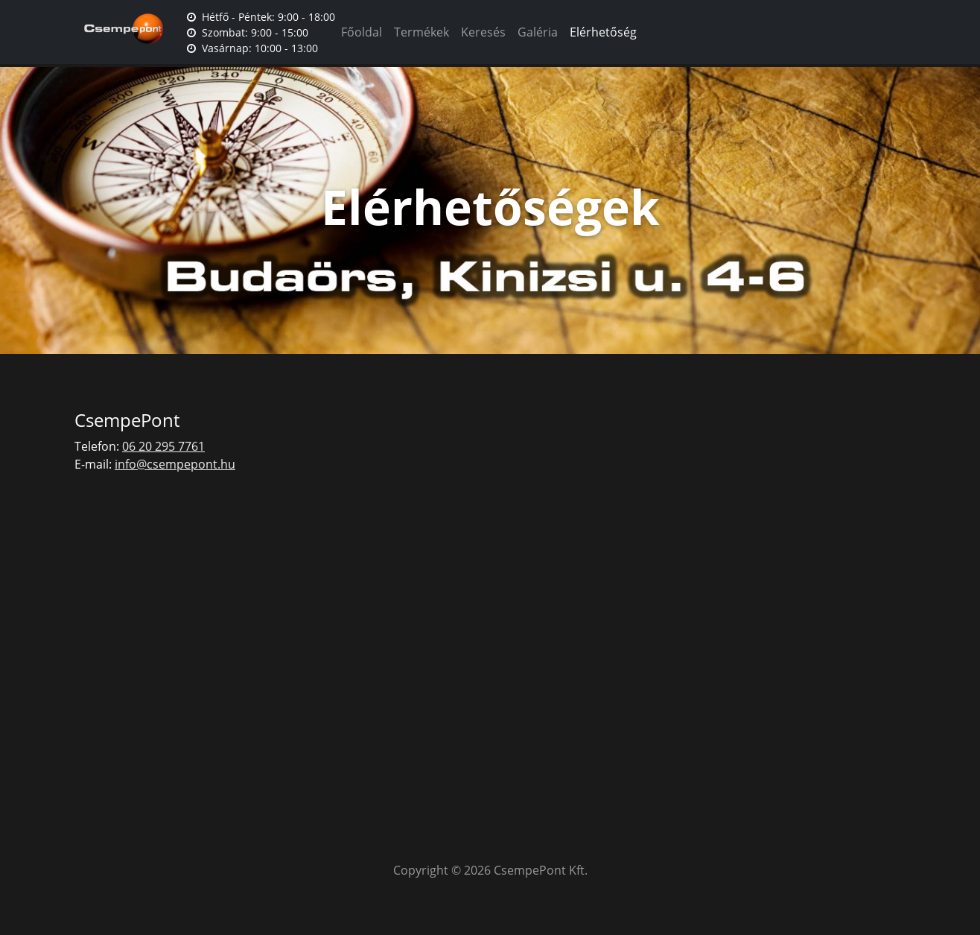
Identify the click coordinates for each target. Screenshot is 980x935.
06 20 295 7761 (163, 446)
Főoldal (361, 32)
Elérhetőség (603, 32)
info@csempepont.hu (175, 464)
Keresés (483, 32)
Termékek (421, 32)
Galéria (538, 32)
